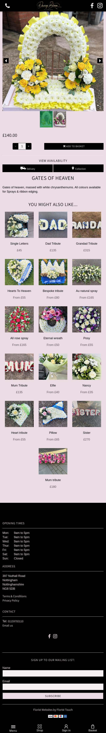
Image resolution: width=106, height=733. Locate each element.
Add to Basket (74, 146)
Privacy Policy (10, 600)
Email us (7, 625)
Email (6, 681)
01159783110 (15, 621)
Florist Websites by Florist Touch (53, 710)
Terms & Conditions (14, 596)
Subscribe (53, 696)
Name (6, 668)
